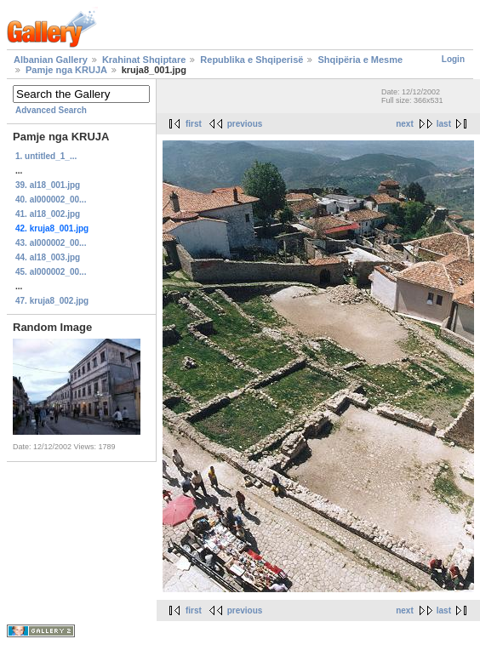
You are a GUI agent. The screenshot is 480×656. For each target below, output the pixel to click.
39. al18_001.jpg (47, 185)
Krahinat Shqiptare (144, 59)
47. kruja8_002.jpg (52, 300)
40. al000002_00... (50, 199)
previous (245, 123)
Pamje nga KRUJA (66, 70)
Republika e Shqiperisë (251, 59)
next (405, 123)
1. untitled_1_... (46, 156)
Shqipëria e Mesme (360, 59)
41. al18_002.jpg (47, 214)
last (444, 123)
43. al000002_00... (50, 243)
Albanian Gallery (51, 59)
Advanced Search (51, 110)
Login (453, 59)
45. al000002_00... (50, 272)
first (194, 123)
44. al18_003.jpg (47, 257)
